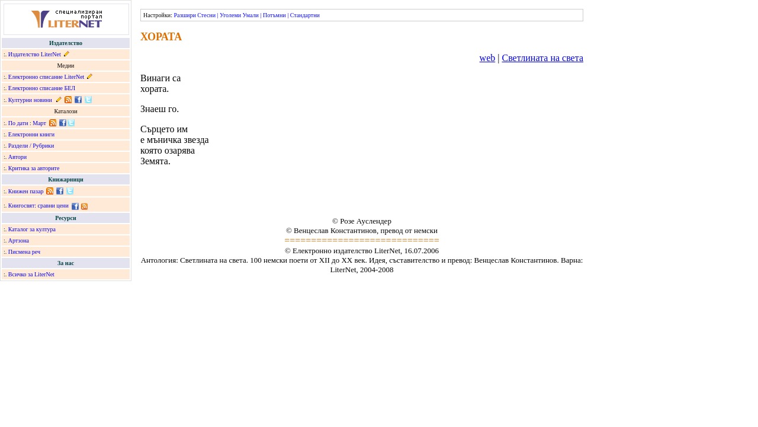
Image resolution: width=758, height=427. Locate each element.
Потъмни (274, 15)
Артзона (18, 240)
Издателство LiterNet (34, 54)
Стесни (206, 15)
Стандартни (305, 15)
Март (39, 123)
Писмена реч (24, 251)
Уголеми (230, 15)
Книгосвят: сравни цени (38, 205)
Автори (17, 157)
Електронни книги (31, 134)
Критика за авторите (34, 168)
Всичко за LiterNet (31, 274)
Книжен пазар (26, 191)
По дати (18, 123)
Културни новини (30, 100)
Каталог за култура (32, 229)
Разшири (184, 15)
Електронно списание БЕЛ (41, 88)
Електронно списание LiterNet (46, 77)
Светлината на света (542, 58)
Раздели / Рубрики (31, 145)
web (488, 58)
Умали (251, 15)
